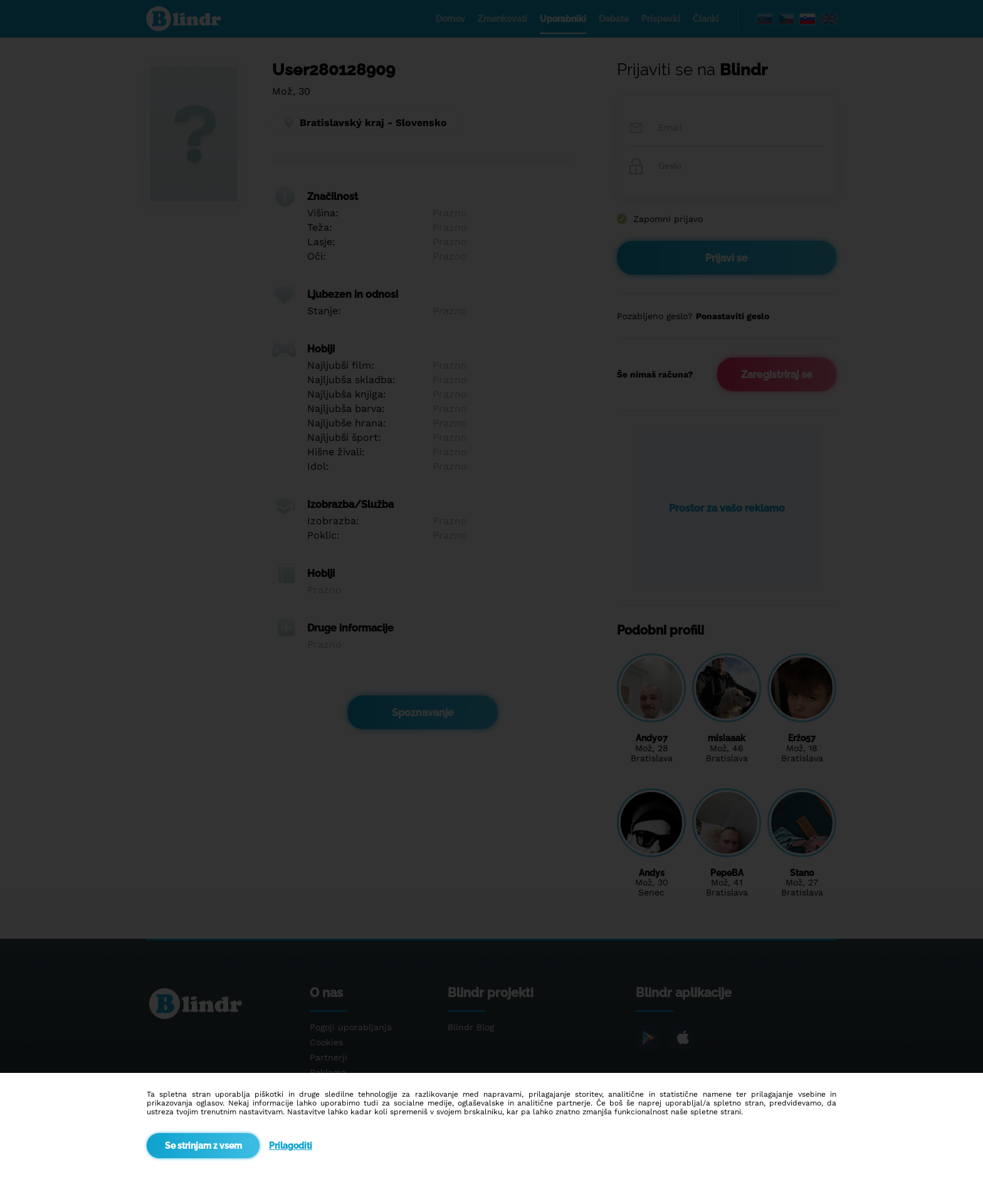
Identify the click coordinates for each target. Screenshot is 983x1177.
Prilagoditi (290, 1146)
